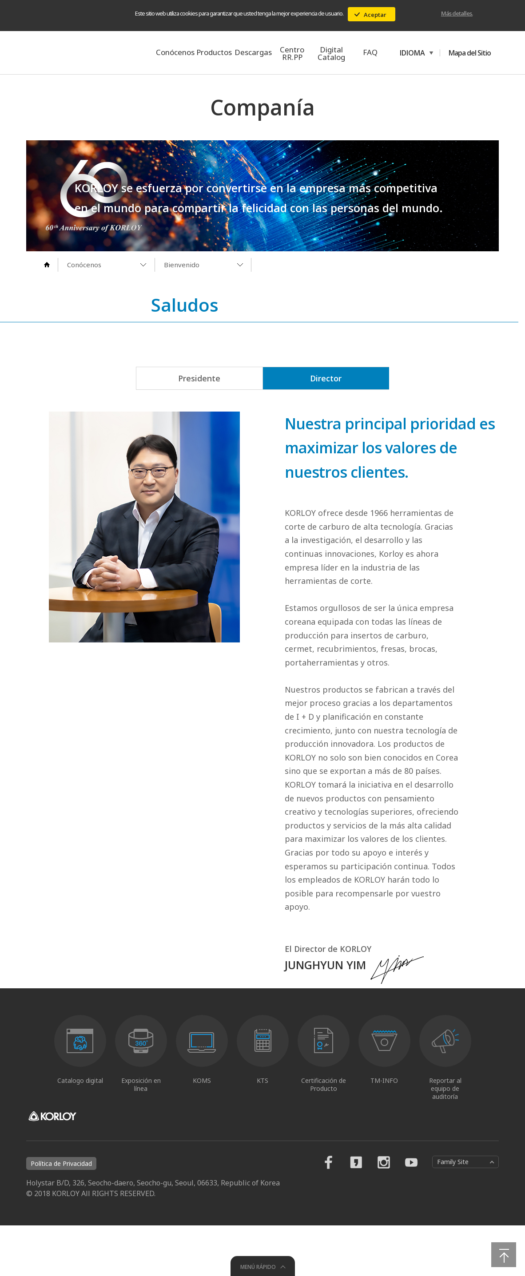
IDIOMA (411, 52)
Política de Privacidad (61, 1214)
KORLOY (73, 52)
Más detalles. (457, 13)
